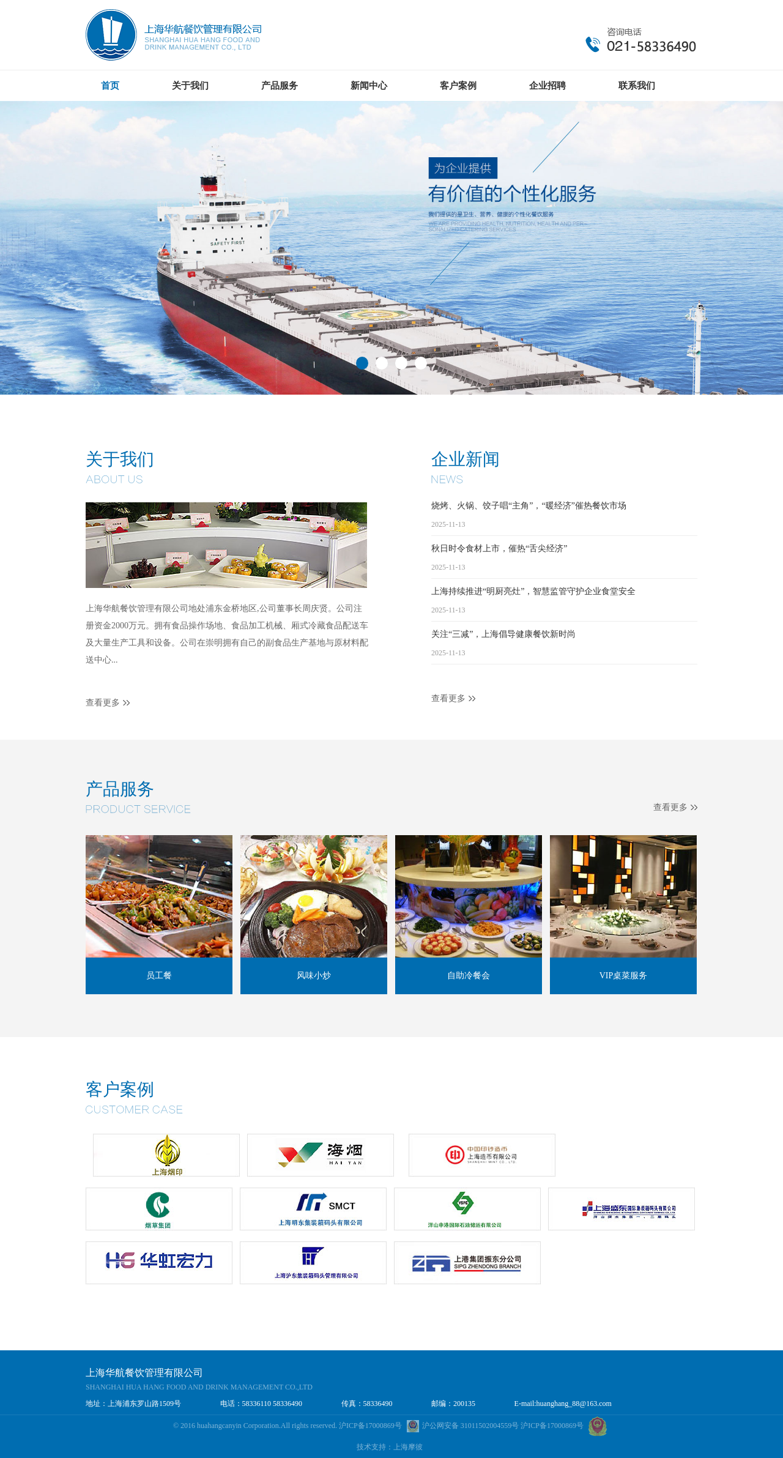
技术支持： (375, 1447)
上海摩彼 (408, 1447)
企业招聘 (547, 86)
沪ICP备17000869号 (370, 1425)
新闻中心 (369, 86)
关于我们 (190, 86)
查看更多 (103, 702)
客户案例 (458, 86)
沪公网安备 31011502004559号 (464, 1425)
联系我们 (636, 86)
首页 (110, 86)
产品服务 (279, 86)
